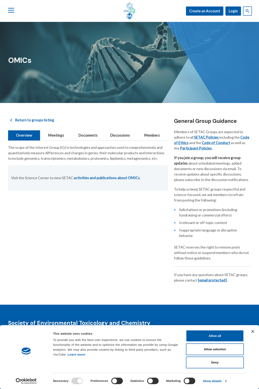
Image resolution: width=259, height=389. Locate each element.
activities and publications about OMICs (107, 178)
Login (233, 11)
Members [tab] (152, 135)
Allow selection (215, 349)
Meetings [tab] (56, 135)
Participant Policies (196, 148)
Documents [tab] (88, 135)
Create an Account (204, 11)
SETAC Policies (206, 137)
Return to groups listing (34, 120)
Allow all (215, 336)
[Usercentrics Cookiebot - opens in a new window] (26, 381)
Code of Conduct (216, 142)
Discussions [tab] (120, 135)
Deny (215, 362)
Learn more (76, 354)
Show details (212, 381)
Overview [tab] (24, 135)
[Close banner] (252, 331)
